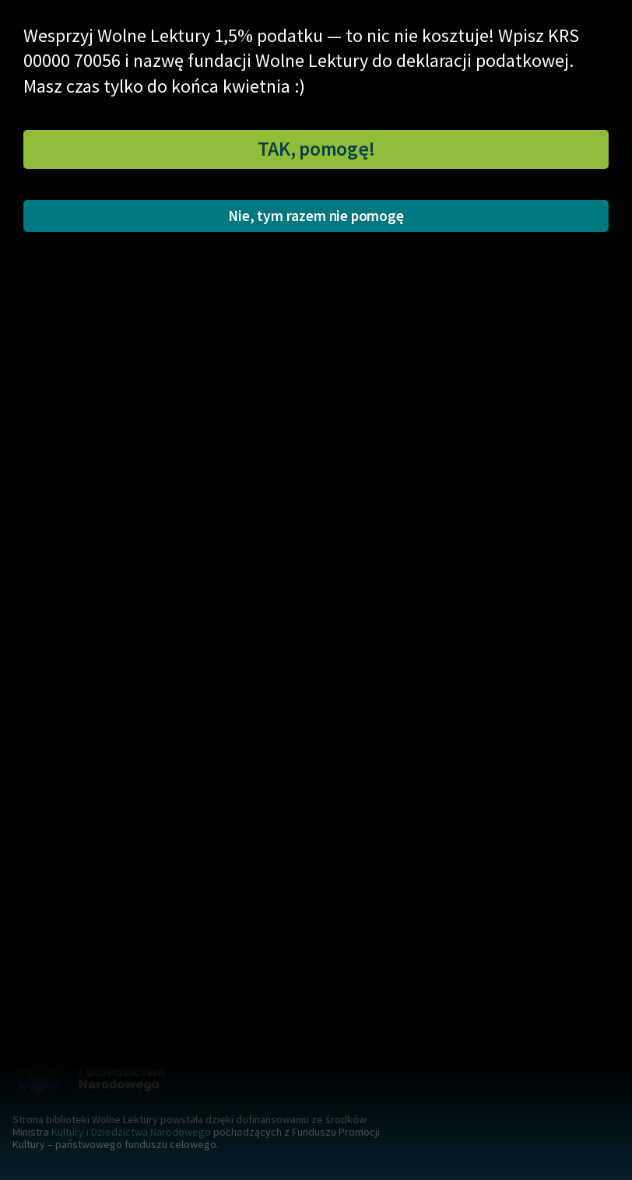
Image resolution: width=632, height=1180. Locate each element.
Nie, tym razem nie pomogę (315, 215)
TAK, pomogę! (316, 148)
